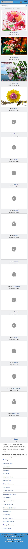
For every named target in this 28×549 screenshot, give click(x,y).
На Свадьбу (6, 514)
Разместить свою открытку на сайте (14, 536)
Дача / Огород (7, 528)
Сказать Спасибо (8, 504)
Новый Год (6, 473)
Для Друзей (6, 487)
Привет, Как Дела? (8, 490)
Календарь (6, 470)
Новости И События (8, 521)
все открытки (7, 2)
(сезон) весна (16, 413)
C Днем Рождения (8, 477)
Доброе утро (16, 286)
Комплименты (7, 511)
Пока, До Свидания (8, 525)
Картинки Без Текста (9, 501)
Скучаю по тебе (16, 388)
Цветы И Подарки (8, 518)
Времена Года (7, 480)
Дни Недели (6, 467)
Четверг (16, 32)
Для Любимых (7, 497)
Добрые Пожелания (8, 484)
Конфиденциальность (13, 539)
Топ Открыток (7, 460)
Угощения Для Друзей (9, 508)
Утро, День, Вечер (8, 463)
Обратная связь (23, 534)
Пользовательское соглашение (14, 541)
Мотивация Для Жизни (9, 494)
